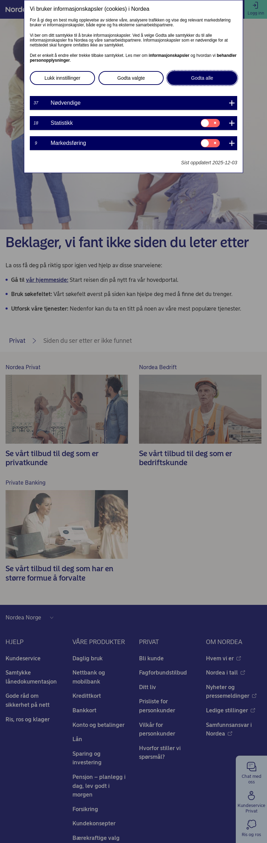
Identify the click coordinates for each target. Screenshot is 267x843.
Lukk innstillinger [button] (62, 78)
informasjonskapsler (169, 55)
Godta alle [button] (202, 78)
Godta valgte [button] (131, 78)
